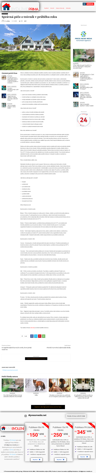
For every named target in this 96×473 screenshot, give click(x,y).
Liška (36, 395)
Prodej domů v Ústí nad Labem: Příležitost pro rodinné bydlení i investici (12, 80)
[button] (92, 8)
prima (8, 21)
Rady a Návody (12, 86)
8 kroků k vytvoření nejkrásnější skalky (59, 347)
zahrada (32, 327)
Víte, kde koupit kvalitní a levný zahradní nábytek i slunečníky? (82, 66)
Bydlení (9, 75)
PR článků (13, 440)
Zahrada (5, 13)
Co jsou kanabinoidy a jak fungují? (12, 89)
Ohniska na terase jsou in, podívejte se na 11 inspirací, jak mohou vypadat (60, 395)
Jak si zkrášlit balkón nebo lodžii (11, 107)
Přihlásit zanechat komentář (10, 370)
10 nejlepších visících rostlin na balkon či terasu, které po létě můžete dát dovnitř (83, 396)
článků (11, 450)
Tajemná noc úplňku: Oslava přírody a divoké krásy (12, 98)
